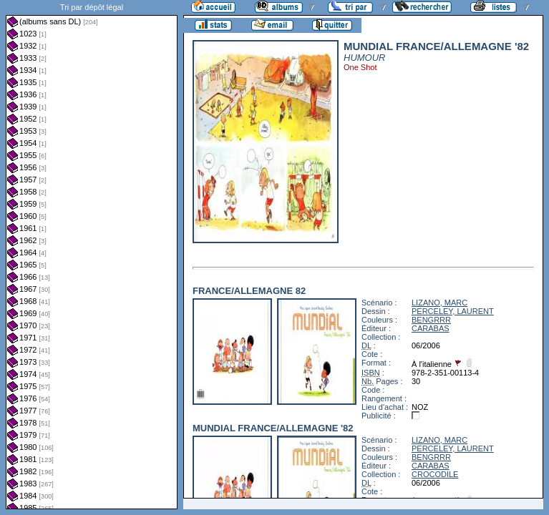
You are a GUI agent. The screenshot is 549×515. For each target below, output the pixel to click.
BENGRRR (431, 319)
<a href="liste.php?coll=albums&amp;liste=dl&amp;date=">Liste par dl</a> (92, 254)
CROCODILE (435, 474)
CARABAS (431, 328)
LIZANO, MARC (439, 302)
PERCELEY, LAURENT (453, 311)
